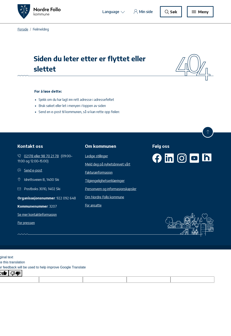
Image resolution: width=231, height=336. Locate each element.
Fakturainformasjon (99, 172)
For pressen (26, 223)
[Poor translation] (15, 273)
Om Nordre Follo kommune (104, 197)
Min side (143, 11)
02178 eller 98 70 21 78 (41, 156)
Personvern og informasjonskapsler (110, 189)
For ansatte (93, 205)
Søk (171, 11)
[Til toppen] (208, 132)
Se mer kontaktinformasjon (37, 214)
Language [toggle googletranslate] (113, 12)
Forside (22, 29)
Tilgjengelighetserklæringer (105, 181)
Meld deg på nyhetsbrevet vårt (107, 164)
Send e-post (33, 170)
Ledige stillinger (96, 156)
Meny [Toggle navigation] (200, 11)
